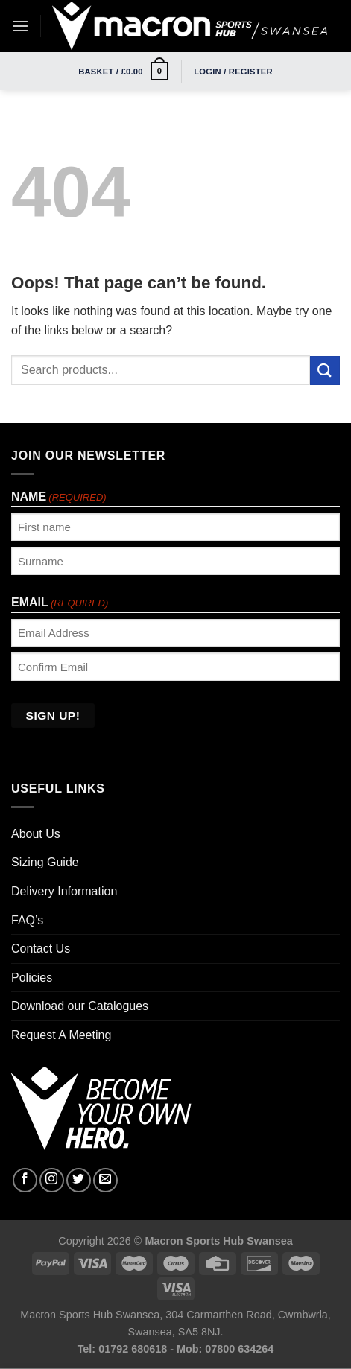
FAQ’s (27, 920)
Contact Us (40, 948)
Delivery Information (64, 891)
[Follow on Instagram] (51, 1180)
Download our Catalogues (79, 1006)
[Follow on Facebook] (25, 1180)
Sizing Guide (45, 862)
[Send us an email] (105, 1180)
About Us (35, 834)
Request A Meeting (61, 1035)
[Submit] (325, 370)
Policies (31, 977)
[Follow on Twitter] (78, 1180)
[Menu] (20, 25)
